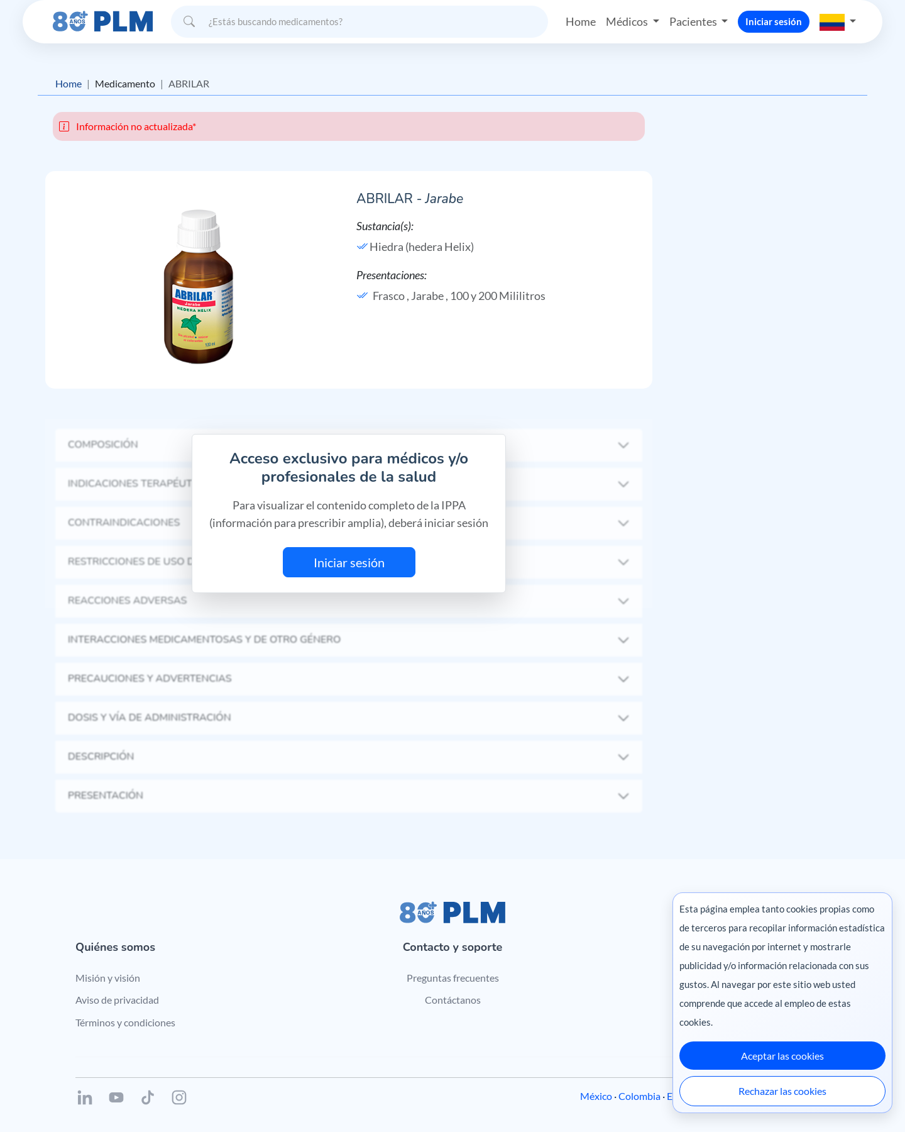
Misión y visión (107, 978)
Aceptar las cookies (782, 1056)
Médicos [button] (628, 21)
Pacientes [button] (694, 21)
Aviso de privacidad (117, 1000)
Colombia (639, 1096)
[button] (837, 21)
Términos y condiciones (125, 1022)
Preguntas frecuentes (453, 978)
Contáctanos (453, 1000)
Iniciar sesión (773, 21)
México (596, 1096)
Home (581, 21)
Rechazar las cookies (782, 1091)
